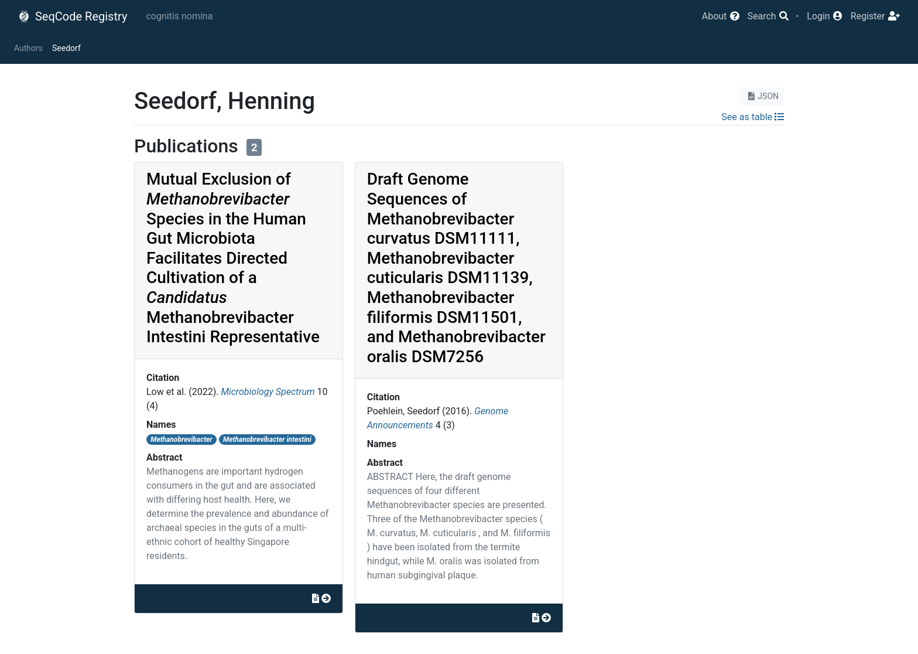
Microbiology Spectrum (267, 391)
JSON (762, 96)
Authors (28, 48)
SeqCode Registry (72, 16)
